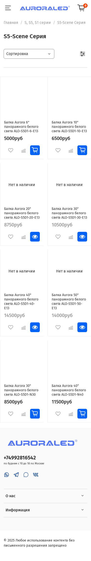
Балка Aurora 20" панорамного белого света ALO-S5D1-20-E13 (22, 213)
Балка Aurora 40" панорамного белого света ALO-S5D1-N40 (69, 390)
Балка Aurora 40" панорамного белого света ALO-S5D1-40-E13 (21, 301)
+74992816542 (20, 458)
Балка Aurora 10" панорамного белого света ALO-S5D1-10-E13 (69, 126)
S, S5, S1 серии (38, 22)
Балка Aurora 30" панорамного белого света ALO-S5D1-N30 (21, 390)
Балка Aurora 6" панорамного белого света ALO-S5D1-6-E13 (21, 126)
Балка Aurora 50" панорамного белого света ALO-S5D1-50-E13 (69, 301)
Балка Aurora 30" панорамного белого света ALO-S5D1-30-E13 (69, 213)
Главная (11, 22)
